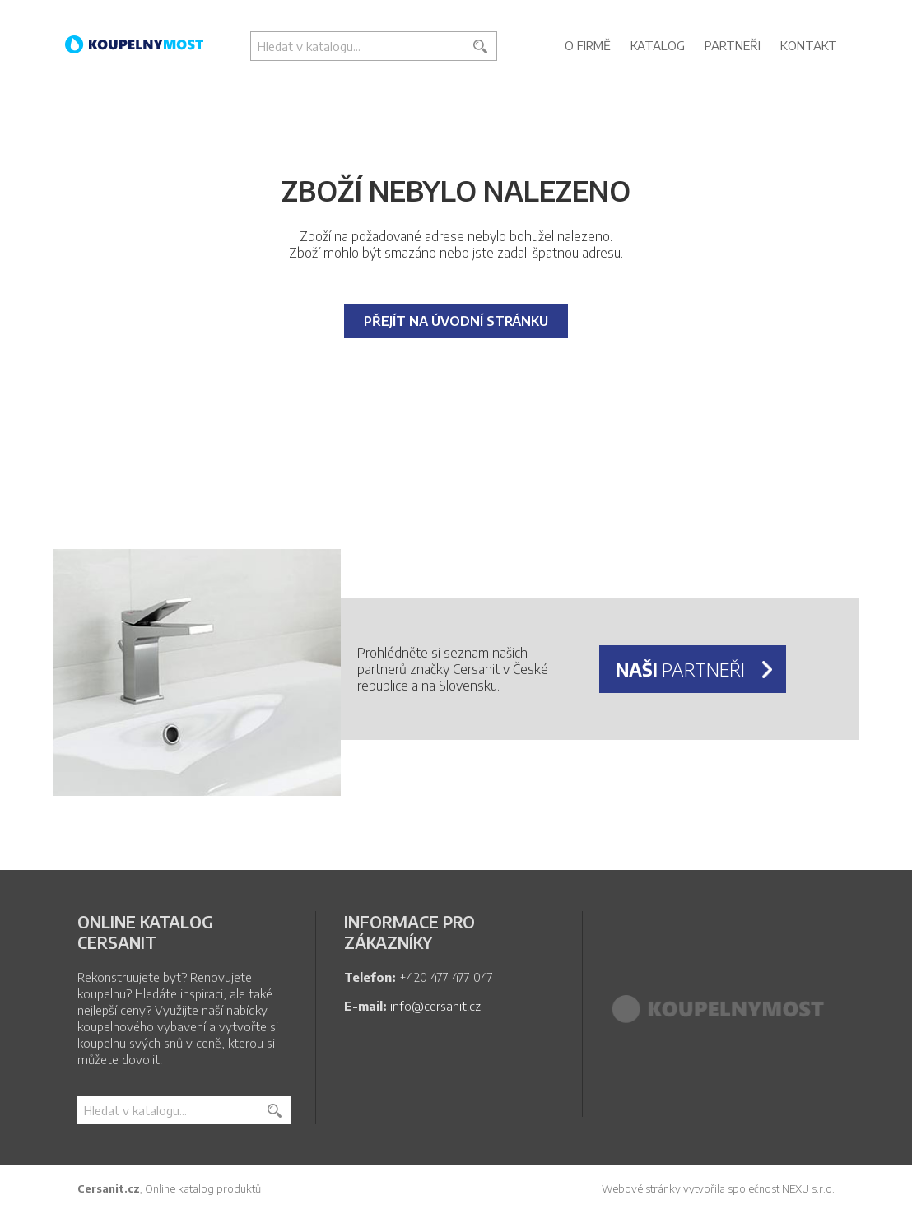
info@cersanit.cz (435, 1005)
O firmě (588, 45)
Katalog (657, 45)
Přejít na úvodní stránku (456, 321)
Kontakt (808, 45)
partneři (680, 669)
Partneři (733, 45)
